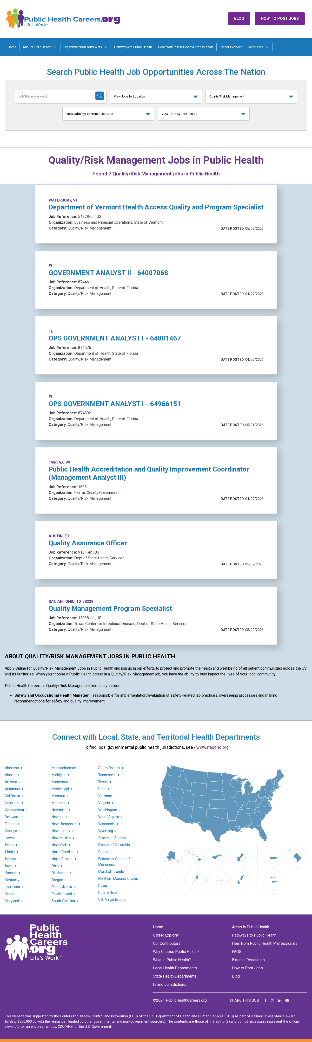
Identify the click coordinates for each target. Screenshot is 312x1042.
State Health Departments (175, 976)
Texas (103, 782)
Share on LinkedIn (280, 1000)
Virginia (104, 803)
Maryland (12, 901)
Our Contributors (166, 943)
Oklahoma (59, 873)
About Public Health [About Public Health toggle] (37, 47)
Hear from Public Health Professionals (185, 47)
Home (12, 47)
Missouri (58, 796)
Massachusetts (64, 768)
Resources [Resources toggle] (255, 47)
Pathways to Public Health (133, 47)
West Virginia (108, 817)
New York (59, 845)
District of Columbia (114, 845)
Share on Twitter (273, 1000)
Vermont (105, 796)
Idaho (9, 845)
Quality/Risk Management (226, 96)
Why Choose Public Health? (176, 951)
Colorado (12, 803)
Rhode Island (62, 894)
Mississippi (60, 789)
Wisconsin (106, 824)
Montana (59, 803)
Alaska (10, 775)
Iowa (9, 866)
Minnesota (60, 782)
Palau (102, 885)
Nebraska (59, 810)
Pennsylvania (62, 887)
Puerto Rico (107, 892)
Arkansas (12, 789)
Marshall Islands (111, 871)
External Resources (248, 960)
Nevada (57, 817)
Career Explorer (230, 47)
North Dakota (62, 859)
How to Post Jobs (280, 18)
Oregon (57, 880)
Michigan (59, 775)
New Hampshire (64, 824)
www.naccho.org (212, 747)
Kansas (11, 873)
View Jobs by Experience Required (89, 114)
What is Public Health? (172, 960)
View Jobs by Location (129, 96)
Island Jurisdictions (169, 984)
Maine (9, 894)
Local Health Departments (175, 968)
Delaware (12, 817)
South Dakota (109, 768)
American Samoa (112, 838)
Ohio (55, 866)
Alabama (12, 768)
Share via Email (287, 1000)
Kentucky (12, 880)
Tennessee (107, 775)
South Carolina (63, 901)
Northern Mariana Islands (118, 878)
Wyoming (105, 831)
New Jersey (61, 831)
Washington (107, 810)
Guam (103, 852)
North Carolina (63, 852)
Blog (239, 18)
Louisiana (12, 887)
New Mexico (61, 838)
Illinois (10, 852)
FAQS (236, 951)
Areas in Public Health (250, 927)
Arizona (11, 782)
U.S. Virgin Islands (112, 899)
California (12, 796)
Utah (102, 789)
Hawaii (10, 838)
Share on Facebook (265, 1000)
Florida (10, 824)
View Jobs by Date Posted (179, 114)
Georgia (11, 831)
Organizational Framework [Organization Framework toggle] (82, 47)
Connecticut (14, 810)
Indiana (10, 859)
